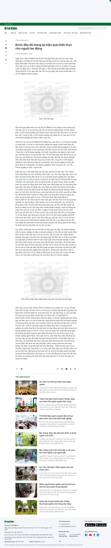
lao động (29, 179)
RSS (60, 541)
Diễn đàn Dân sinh (85, 33)
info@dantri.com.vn (39, 541)
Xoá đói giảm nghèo (55, 33)
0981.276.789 (19, 541)
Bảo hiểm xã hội (42, 33)
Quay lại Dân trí (9, 24)
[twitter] (6, 44)
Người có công (23, 33)
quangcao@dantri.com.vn (68, 526)
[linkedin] (6, 48)
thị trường (41, 331)
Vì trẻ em (32, 33)
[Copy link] (6, 55)
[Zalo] (6, 51)
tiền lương (65, 308)
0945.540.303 (65, 524)
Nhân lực (13, 33)
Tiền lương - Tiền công (71, 33)
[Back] (6, 63)
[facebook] (6, 40)
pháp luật (22, 179)
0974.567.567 (73, 536)
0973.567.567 (63, 536)
